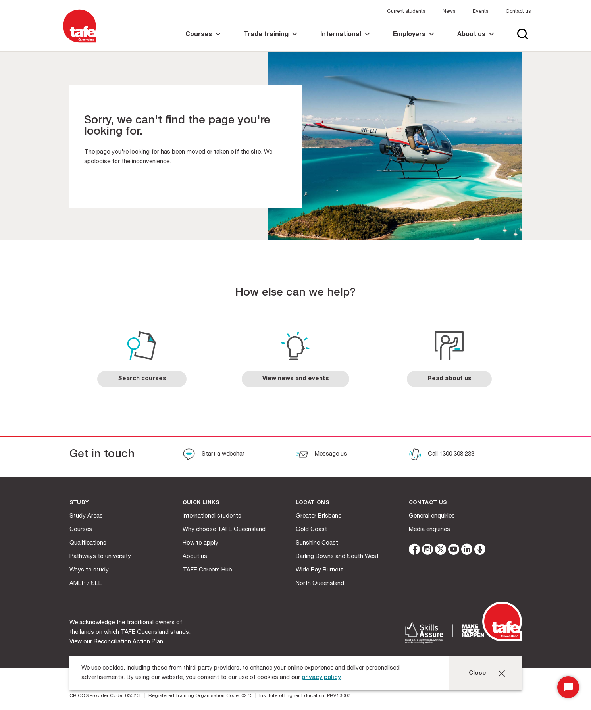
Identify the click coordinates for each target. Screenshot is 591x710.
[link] (203, 41)
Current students (406, 11)
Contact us (518, 11)
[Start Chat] (568, 687)
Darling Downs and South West (337, 557)
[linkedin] (466, 551)
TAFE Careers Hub (207, 570)
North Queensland (320, 584)
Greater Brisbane (318, 516)
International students (212, 516)
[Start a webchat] (214, 455)
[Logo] (79, 43)
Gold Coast (311, 530)
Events (480, 11)
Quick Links (201, 503)
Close (477, 673)
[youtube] (453, 551)
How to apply (200, 543)
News (449, 11)
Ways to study (89, 570)
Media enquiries (429, 530)
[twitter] (440, 551)
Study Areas (86, 516)
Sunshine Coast (317, 543)
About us (195, 557)
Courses (80, 530)
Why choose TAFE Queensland (224, 530)
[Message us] (321, 455)
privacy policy (321, 678)
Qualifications (87, 543)
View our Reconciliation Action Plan (116, 642)
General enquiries (432, 516)
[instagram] (427, 551)
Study (79, 503)
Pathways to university (100, 557)
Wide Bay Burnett (319, 570)
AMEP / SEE (85, 584)
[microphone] (479, 551)
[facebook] (414, 551)
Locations (312, 503)
